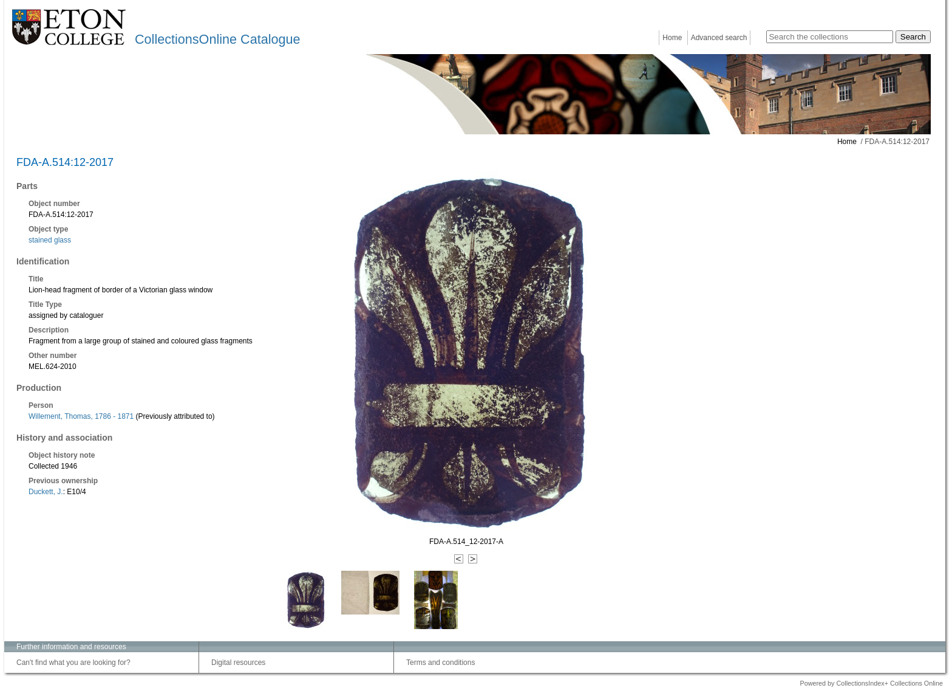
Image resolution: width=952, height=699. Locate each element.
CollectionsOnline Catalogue (217, 39)
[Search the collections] (829, 36)
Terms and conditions (440, 662)
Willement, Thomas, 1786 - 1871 (81, 416)
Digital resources (238, 662)
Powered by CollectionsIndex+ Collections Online (871, 683)
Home (672, 37)
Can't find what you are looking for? (73, 662)
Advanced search (719, 37)
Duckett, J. (46, 491)
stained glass (50, 240)
